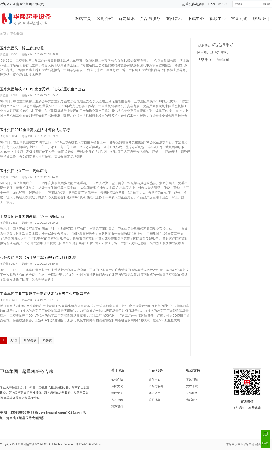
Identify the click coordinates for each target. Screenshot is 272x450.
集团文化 (117, 386)
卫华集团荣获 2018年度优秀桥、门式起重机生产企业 (42, 89)
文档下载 (192, 386)
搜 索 (266, 4)
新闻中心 (154, 379)
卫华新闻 (221, 60)
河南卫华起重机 (245, 444)
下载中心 (196, 18)
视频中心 (217, 18)
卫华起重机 (219, 52)
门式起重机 (203, 45)
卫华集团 (204, 59)
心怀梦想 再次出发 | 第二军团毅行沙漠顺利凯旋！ (40, 257)
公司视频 (154, 400)
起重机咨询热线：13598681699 (204, 4)
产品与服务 (150, 18)
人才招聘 (117, 400)
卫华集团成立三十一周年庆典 (23, 171)
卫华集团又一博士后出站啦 (22, 48)
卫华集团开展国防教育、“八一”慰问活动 (32, 216)
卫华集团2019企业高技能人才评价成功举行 (35, 130)
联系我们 (261, 18)
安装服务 (192, 393)
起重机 (202, 52)
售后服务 (192, 400)
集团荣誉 (117, 393)
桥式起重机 (223, 45)
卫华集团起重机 (24, 444)
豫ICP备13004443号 (88, 444)
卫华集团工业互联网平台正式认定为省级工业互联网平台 (45, 294)
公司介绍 (105, 18)
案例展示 (174, 18)
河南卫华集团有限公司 (28, 4)
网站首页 (83, 18)
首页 (3, 34)
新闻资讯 (126, 18)
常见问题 (239, 18)
